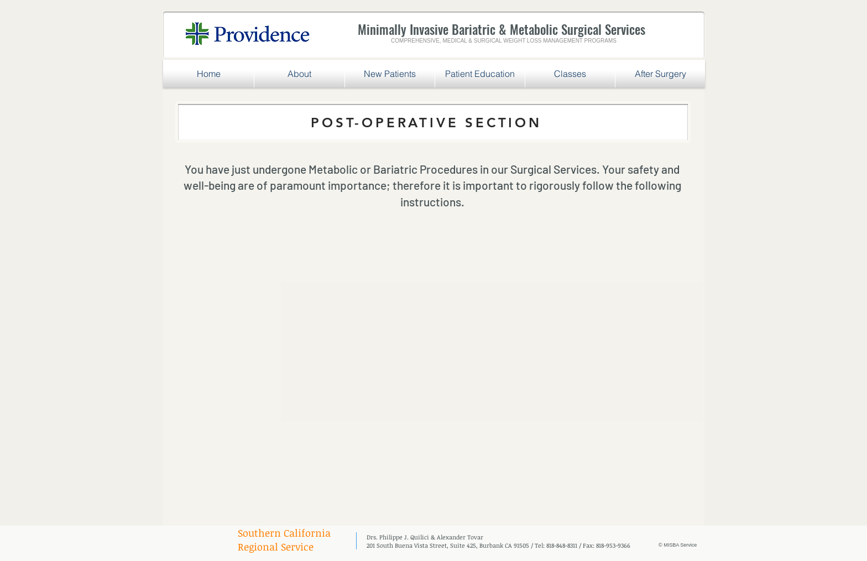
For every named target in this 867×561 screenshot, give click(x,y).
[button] (390, 73)
